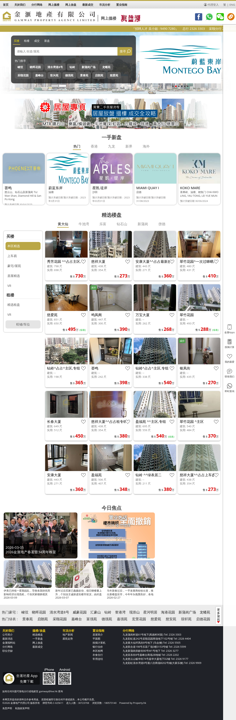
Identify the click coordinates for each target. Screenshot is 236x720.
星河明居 (150, 612)
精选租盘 (13, 304)
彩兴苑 (54, 75)
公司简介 (7, 634)
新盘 (47, 41)
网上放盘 (37, 642)
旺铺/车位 (23, 324)
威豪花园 (80, 612)
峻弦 (20, 67)
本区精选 (13, 246)
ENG (232, 4)
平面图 (96, 638)
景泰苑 (84, 75)
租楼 (27, 41)
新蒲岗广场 (89, 67)
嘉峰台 (39, 75)
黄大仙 (63, 224)
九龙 (111, 146)
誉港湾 (120, 612)
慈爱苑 (114, 75)
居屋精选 (13, 276)
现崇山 (134, 612)
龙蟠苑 (106, 67)
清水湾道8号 (55, 67)
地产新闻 (68, 634)
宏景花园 (139, 619)
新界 (128, 146)
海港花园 (168, 612)
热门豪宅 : (10, 612)
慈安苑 (171, 619)
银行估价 (98, 646)
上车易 (12, 256)
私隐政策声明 (22, 708)
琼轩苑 (186, 619)
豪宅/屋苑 (14, 266)
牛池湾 (84, 224)
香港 (94, 146)
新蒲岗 (143, 224)
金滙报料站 (8, 642)
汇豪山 (95, 612)
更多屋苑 (218, 615)
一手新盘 (37, 638)
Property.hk (139, 703)
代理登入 (213, 4)
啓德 (161, 224)
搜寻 (123, 51)
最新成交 (37, 646)
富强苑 (91, 619)
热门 (76, 146)
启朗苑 (99, 75)
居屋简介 (98, 634)
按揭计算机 (99, 642)
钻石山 (122, 224)
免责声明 (7, 708)
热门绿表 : (10, 619)
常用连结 (98, 659)
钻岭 (72, 67)
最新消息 (7, 638)
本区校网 (98, 650)
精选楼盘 (37, 634)
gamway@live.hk (48, 691)
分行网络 (7, 646)
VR (9, 286)
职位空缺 (7, 650)
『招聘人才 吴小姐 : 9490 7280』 (170, 28)
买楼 (16, 41)
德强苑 (69, 75)
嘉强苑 (122, 619)
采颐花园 (23, 75)
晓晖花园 (35, 67)
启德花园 (203, 619)
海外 (146, 146)
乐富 (102, 224)
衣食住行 (98, 655)
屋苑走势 (68, 638)
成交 (37, 41)
